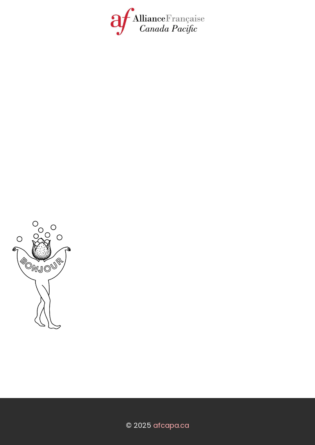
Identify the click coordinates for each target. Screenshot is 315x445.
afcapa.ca (171, 425)
